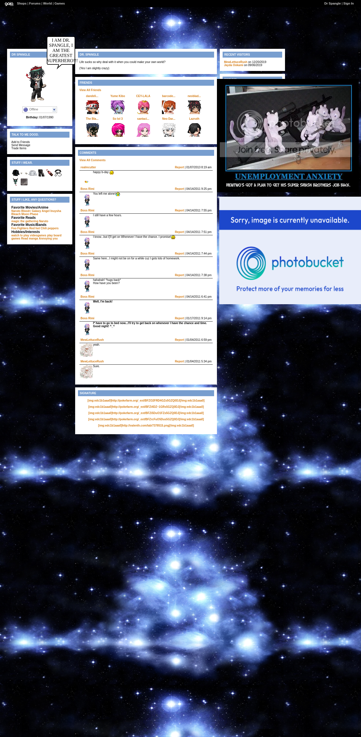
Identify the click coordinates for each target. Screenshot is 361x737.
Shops (22, 3)
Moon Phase (30, 214)
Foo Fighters (20, 228)
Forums (35, 3)
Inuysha (55, 211)
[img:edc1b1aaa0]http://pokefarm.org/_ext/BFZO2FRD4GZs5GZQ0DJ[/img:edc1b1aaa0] (146, 400)
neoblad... (194, 96)
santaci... (143, 118)
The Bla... (92, 118)
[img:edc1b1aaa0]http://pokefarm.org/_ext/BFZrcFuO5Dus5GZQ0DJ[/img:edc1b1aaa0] (146, 419)
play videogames (35, 235)
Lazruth (194, 118)
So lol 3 (118, 118)
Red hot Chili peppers (43, 228)
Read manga (29, 238)
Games (59, 3)
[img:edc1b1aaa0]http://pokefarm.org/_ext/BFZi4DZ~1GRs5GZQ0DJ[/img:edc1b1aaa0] (146, 406)
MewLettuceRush (92, 339)
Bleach (16, 214)
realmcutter (88, 167)
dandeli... (92, 96)
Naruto (15, 211)
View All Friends (90, 90)
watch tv (17, 235)
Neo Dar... (168, 118)
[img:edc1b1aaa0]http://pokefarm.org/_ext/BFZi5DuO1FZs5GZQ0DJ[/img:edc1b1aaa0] (146, 413)
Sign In (348, 3)
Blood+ (26, 211)
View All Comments (92, 160)
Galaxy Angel (41, 211)
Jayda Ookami (233, 65)
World (47, 3)
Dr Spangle (332, 3)
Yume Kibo (117, 96)
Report (179, 167)
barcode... (168, 96)
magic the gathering (24, 221)
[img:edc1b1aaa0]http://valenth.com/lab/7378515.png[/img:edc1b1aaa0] (146, 425)
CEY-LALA (143, 96)
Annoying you (48, 238)
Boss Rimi (87, 188)
